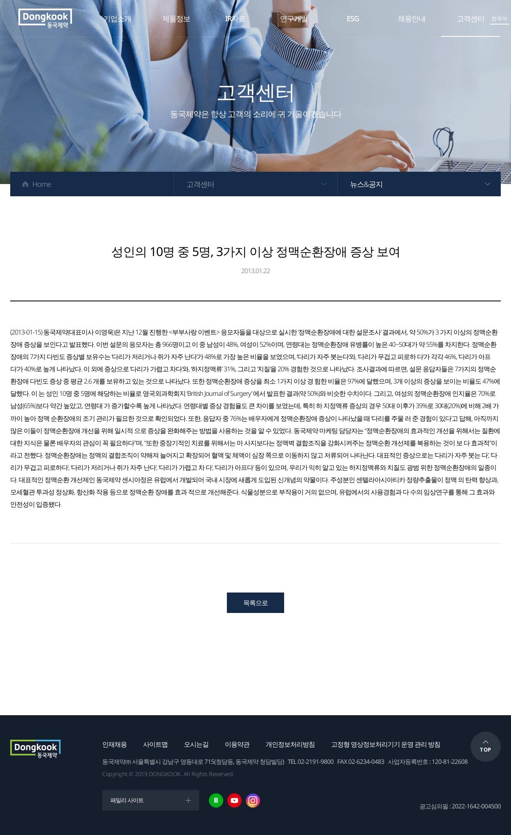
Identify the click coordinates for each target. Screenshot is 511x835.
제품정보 (176, 18)
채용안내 (412, 18)
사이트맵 (155, 744)
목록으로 (255, 602)
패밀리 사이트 (126, 800)
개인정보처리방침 (290, 744)
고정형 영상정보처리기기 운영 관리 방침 (385, 744)
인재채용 (114, 744)
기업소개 (117, 18)
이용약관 (237, 744)
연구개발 (294, 18)
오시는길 (196, 744)
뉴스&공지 (366, 184)
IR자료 (235, 18)
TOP (485, 749)
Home (41, 184)
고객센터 (470, 18)
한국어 (499, 18)
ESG (353, 18)
